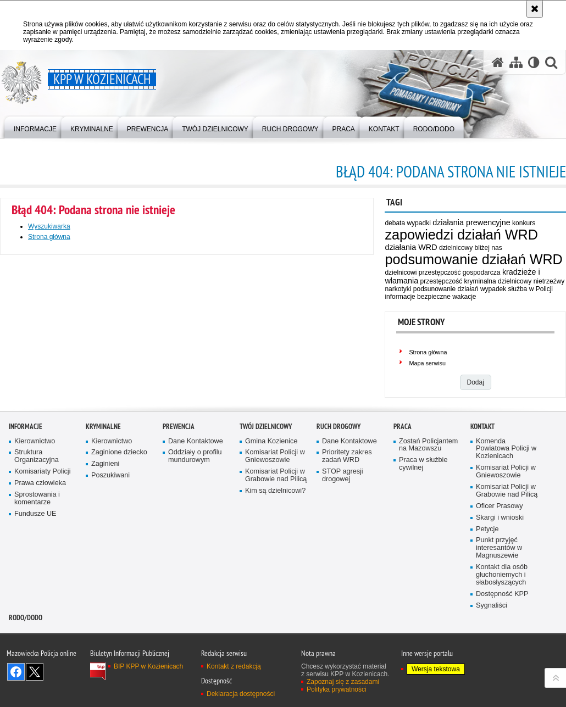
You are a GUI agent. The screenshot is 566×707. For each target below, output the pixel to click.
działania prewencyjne (471, 222)
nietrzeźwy (549, 281)
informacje (400, 296)
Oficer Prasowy (499, 594)
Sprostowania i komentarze (37, 587)
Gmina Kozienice (271, 529)
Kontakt (482, 515)
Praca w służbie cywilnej (423, 552)
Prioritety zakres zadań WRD (347, 545)
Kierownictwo (34, 529)
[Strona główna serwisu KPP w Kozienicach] (498, 62)
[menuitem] (35, 126)
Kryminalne (103, 515)
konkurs (523, 223)
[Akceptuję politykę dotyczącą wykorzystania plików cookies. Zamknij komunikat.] (534, 9)
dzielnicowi (401, 272)
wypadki (418, 223)
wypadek (493, 289)
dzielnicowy (514, 281)
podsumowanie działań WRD (473, 259)
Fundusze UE (35, 602)
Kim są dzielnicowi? (275, 579)
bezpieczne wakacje (446, 296)
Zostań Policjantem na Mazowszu (428, 533)
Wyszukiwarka (49, 226)
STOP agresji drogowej (342, 564)
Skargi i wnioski (500, 606)
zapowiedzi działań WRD (461, 234)
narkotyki (398, 289)
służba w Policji (530, 289)
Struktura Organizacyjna (36, 545)
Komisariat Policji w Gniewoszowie (275, 545)
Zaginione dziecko (119, 541)
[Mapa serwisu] (516, 62)
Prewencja (179, 515)
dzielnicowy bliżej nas (470, 248)
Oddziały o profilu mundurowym (195, 545)
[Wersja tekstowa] (534, 62)
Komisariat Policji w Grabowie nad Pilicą (276, 564)
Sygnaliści (491, 694)
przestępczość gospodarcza (460, 272)
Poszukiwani (110, 564)
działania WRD (411, 247)
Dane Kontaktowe (195, 529)
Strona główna (428, 352)
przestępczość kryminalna (458, 281)
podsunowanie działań (446, 289)
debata (395, 223)
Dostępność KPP (502, 682)
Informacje (25, 515)
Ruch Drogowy (338, 515)
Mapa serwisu (427, 363)
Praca (402, 515)
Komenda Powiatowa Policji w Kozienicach (506, 537)
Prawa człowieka (40, 571)
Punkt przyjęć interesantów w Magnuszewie (499, 637)
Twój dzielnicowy (266, 515)
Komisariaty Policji (42, 560)
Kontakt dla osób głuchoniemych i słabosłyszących (502, 663)
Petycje (487, 617)
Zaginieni (105, 552)
